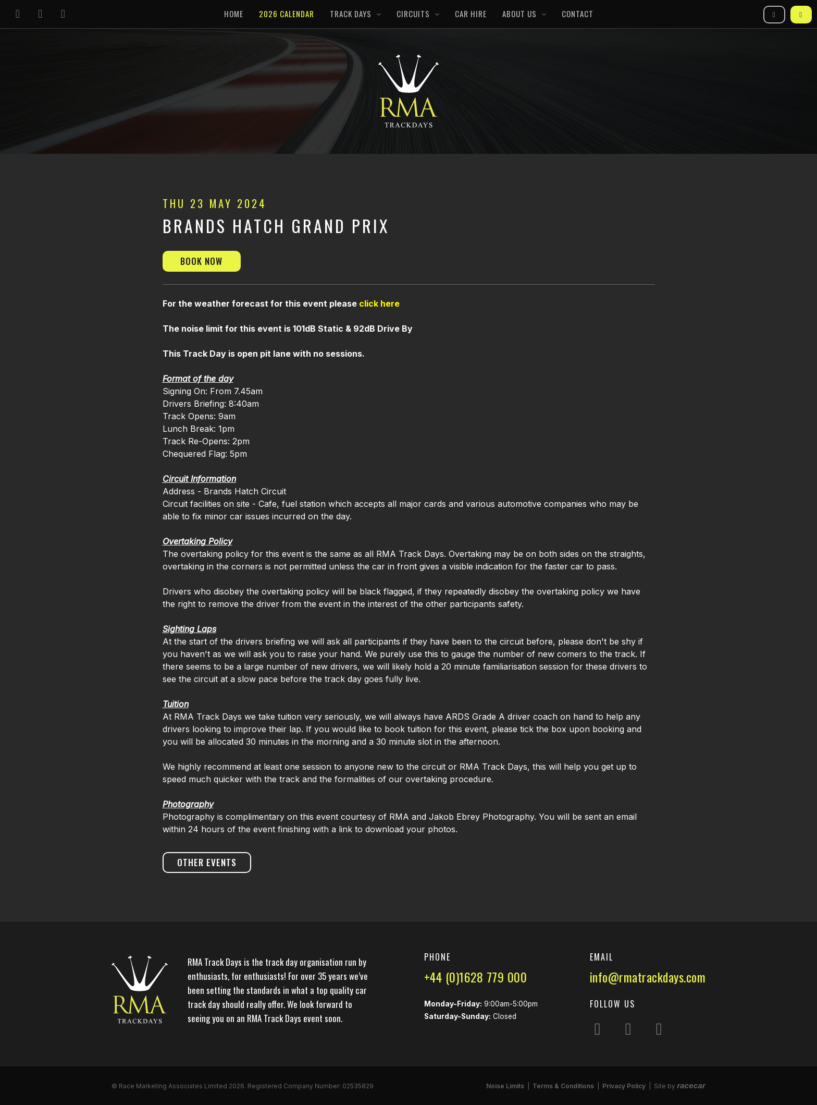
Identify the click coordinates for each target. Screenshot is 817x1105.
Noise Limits (505, 1086)
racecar (691, 1085)
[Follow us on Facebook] (40, 14)
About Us (519, 13)
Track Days (351, 13)
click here (379, 303)
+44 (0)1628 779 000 (475, 976)
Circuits (413, 13)
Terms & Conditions (563, 1086)
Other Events (207, 862)
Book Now (201, 261)
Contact (577, 13)
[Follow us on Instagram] (17, 14)
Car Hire (471, 13)
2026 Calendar (286, 13)
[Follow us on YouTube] (63, 14)
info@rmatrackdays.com (648, 976)
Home (233, 13)
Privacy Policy (624, 1086)
